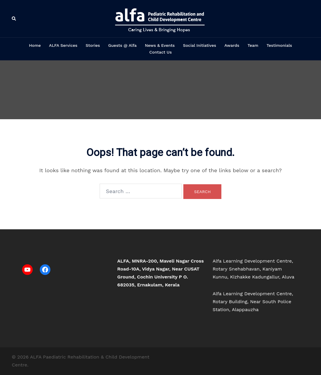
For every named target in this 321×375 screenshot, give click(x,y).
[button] (14, 18)
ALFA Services (63, 45)
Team (253, 45)
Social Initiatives (199, 45)
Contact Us (160, 52)
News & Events (160, 45)
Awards (231, 45)
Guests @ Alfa (122, 45)
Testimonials (279, 45)
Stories (93, 45)
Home (35, 45)
